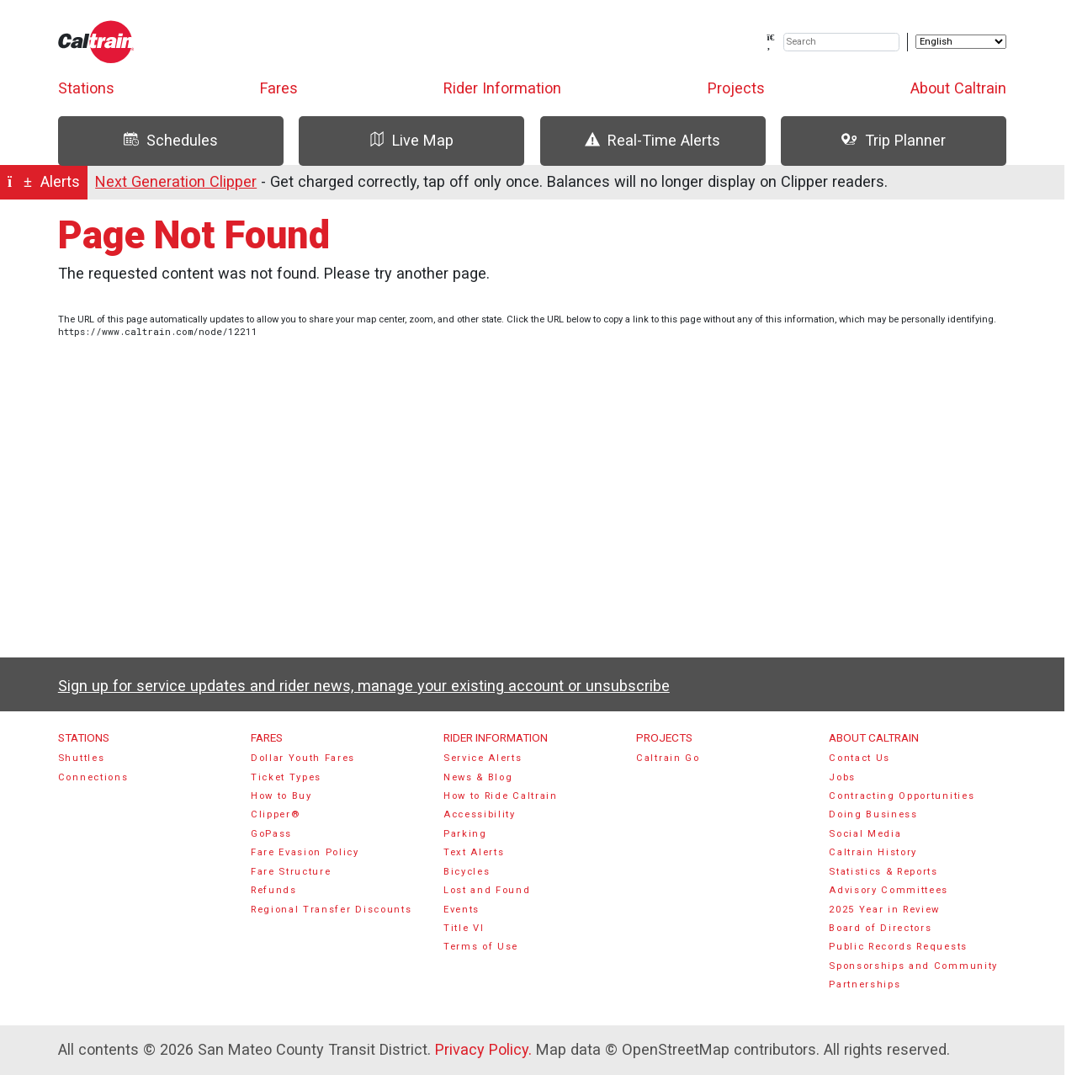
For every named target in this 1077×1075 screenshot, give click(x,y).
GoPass (271, 833)
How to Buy (281, 795)
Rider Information (502, 88)
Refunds (274, 890)
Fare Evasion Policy (305, 852)
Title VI (463, 928)
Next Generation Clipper (176, 181)
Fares (279, 88)
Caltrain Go (668, 758)
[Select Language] (960, 42)
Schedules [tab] (171, 140)
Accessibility (479, 814)
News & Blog (478, 777)
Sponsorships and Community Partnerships (913, 975)
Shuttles (81, 758)
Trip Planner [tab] (893, 140)
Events (461, 909)
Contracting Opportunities (901, 795)
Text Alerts (474, 852)
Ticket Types (286, 777)
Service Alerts (483, 758)
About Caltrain (958, 88)
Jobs (842, 777)
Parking (465, 833)
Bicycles (466, 871)
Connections (93, 777)
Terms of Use (480, 946)
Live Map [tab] (411, 140)
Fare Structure (291, 871)
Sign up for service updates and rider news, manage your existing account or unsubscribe (364, 685)
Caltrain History (873, 852)
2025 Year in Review (884, 909)
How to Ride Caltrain (500, 795)
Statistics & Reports (883, 871)
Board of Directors (880, 928)
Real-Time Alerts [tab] (652, 140)
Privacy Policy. (483, 1049)
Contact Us (859, 758)
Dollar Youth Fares (303, 758)
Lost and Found (487, 890)
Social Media (865, 833)
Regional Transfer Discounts (331, 909)
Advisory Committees (888, 890)
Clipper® (275, 814)
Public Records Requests (898, 946)
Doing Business (873, 814)
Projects (736, 88)
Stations (86, 88)
